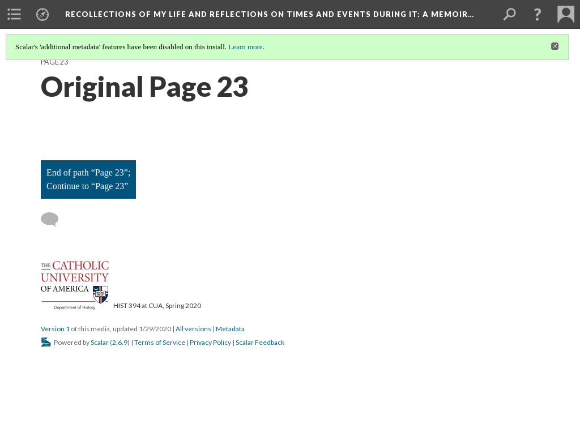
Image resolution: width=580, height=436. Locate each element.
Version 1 (55, 328)
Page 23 (54, 62)
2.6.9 (119, 342)
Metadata (230, 328)
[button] (537, 14)
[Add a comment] (55, 219)
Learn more (245, 46)
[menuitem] (14, 14)
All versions (193, 328)
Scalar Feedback (260, 342)
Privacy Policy (210, 342)
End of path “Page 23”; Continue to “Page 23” (88, 179)
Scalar (100, 342)
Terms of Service (159, 342)
